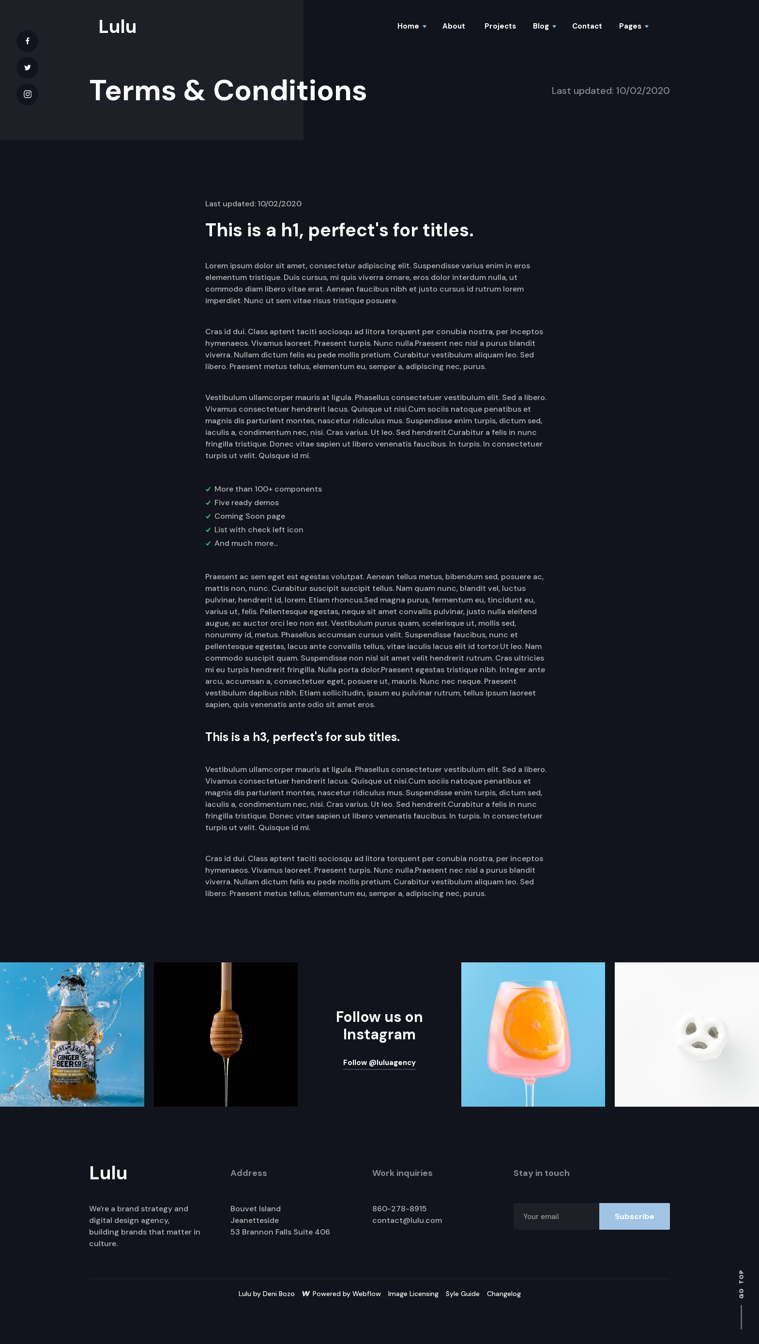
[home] (119, 26)
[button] (411, 26)
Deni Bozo (279, 1293)
